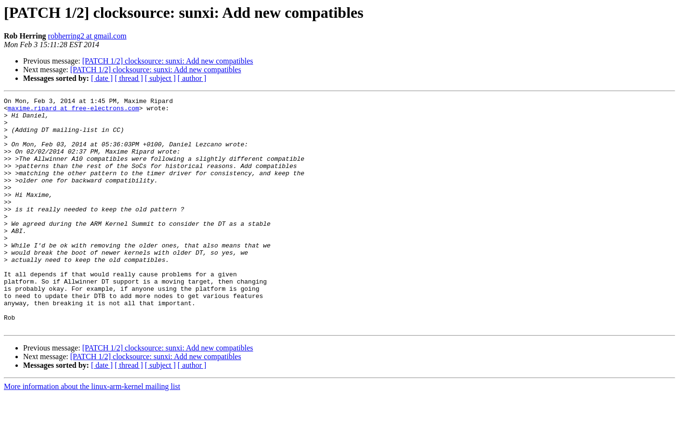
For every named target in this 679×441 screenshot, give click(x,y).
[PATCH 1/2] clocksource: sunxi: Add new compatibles (167, 61)
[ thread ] (129, 78)
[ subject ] (160, 78)
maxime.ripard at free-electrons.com (73, 110)
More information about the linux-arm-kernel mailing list (92, 432)
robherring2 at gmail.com (87, 36)
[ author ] (192, 78)
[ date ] (102, 78)
